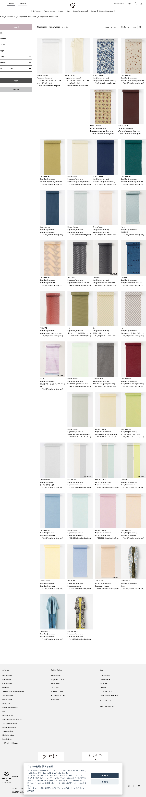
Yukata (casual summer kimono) (13, 691)
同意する (105, 776)
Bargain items (7, 739)
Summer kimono (7, 695)
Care (68, 11)
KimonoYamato (105, 675)
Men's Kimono (56, 675)
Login (129, 3)
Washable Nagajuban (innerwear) (129, 131)
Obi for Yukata (7, 699)
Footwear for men (57, 691)
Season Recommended (80, 11)
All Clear (16, 90)
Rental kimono (7, 679)
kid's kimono (55, 699)
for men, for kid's (49, 11)
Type (2, 50)
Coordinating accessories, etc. (12, 719)
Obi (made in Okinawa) (10, 743)
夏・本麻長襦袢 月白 (47, 485)
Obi (3, 711)
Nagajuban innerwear (74, 485)
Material (3, 62)
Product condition (7, 68)
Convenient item (7, 731)
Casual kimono (7, 683)
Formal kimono (7, 675)
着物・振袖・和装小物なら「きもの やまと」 (72, 5)
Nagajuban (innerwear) (27, 17)
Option (123, 586)
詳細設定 (30, 791)
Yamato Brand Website (20, 788)
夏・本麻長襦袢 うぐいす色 (130, 434)
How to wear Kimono (106, 706)
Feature (93, 11)
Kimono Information (106, 11)
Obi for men (55, 687)
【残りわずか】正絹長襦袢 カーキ (79, 333)
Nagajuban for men (57, 679)
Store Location (119, 3)
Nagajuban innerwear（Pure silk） (78, 283)
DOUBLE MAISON (106, 691)
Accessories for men (58, 695)
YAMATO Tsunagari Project (109, 695)
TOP (2, 17)
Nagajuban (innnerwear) (49, 17)
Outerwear (5, 687)
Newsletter (15, 776)
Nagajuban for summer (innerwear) (104, 80)
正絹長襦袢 (124, 232)
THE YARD (103, 687)
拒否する (105, 782)
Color (2, 45)
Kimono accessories (9, 727)
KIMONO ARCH (105, 679)
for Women (36, 11)
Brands (61, 11)
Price (2, 33)
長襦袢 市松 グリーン (101, 333)
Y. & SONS (103, 683)
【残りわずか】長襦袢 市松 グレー (133, 333)
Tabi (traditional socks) (9, 723)
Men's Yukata (55, 683)
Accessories (6, 703)
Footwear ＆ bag (7, 715)
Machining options (8, 735)
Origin (2, 56)
